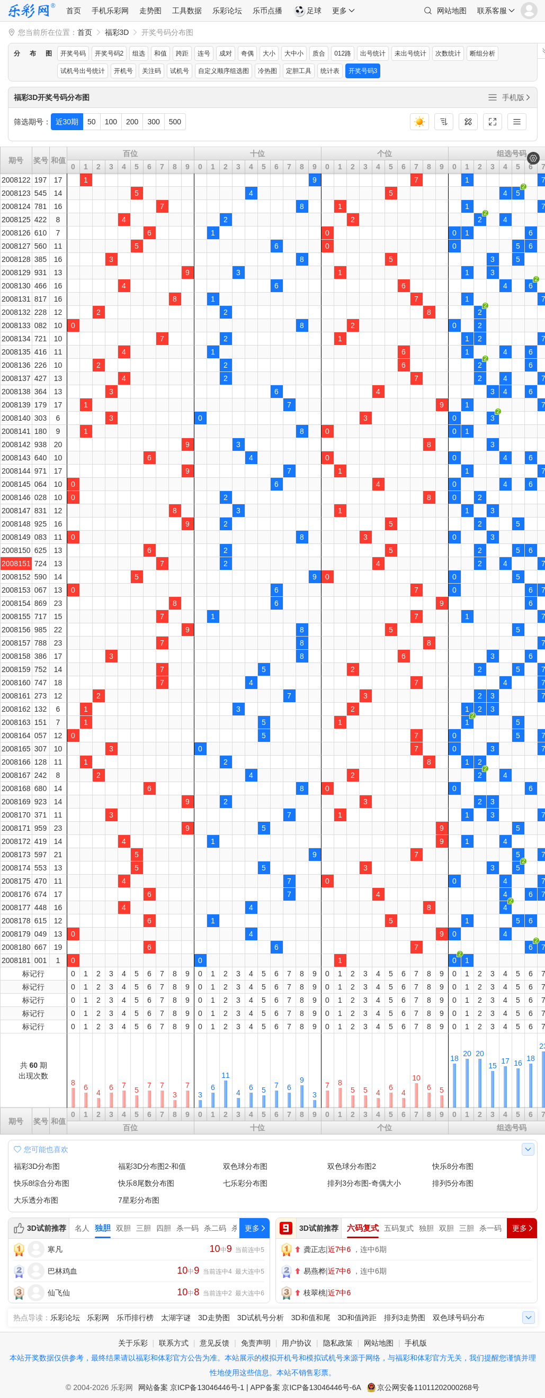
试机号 (179, 71)
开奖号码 (73, 53)
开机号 (123, 71)
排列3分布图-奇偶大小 (363, 1183)
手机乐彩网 (110, 10)
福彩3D (117, 32)
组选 (138, 53)
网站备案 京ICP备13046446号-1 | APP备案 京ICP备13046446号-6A (249, 1387)
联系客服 (492, 10)
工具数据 (187, 10)
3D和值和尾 (310, 1317)
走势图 (150, 10)
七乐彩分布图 (245, 1183)
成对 (225, 53)
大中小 (293, 53)
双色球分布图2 (351, 1166)
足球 (307, 10)
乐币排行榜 (135, 1317)
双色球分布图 (245, 1166)
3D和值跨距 (357, 1317)
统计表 (329, 71)
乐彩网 (98, 1317)
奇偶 (247, 53)
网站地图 (452, 10)
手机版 (517, 97)
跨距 (182, 53)
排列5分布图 (452, 1183)
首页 (73, 10)
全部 (492, 97)
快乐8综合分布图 (42, 1183)
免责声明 (256, 1343)
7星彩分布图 (138, 1200)
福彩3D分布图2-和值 (152, 1166)
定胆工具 (298, 71)
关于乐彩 (133, 1343)
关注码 (151, 71)
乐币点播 (267, 10)
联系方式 (174, 1343)
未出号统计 (410, 53)
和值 (160, 53)
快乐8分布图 (452, 1166)
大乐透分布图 (36, 1200)
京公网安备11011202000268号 (428, 1387)
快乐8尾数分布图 (146, 1183)
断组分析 (482, 53)
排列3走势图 (404, 1317)
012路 (342, 53)
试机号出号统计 (82, 71)
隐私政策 (338, 1343)
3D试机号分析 (260, 1317)
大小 (269, 53)
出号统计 (373, 53)
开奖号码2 (109, 53)
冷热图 (267, 71)
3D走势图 (214, 1317)
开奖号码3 (363, 71)
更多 (339, 10)
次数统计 (448, 53)
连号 (204, 53)
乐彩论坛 (227, 10)
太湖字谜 (176, 1317)
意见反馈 (214, 1343)
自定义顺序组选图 (223, 71)
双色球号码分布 (459, 1317)
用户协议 (296, 1343)
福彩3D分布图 (37, 1166)
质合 (318, 53)
